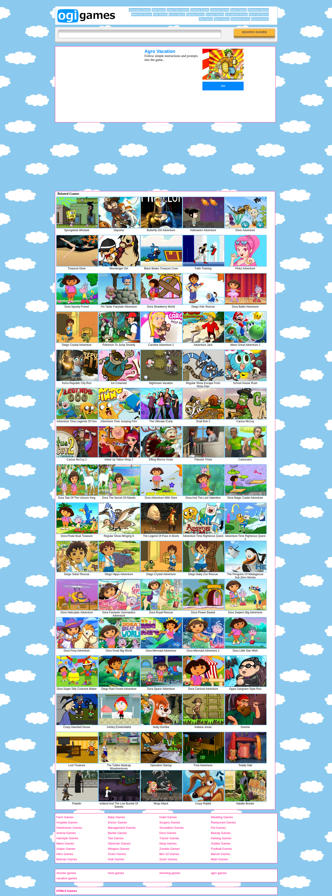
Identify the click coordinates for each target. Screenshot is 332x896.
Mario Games (65, 843)
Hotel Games (168, 817)
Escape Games (214, 14)
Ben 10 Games (169, 854)
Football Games (221, 848)
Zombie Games (169, 848)
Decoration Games (139, 9)
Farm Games (65, 817)
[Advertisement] (93, 81)
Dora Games (167, 833)
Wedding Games (222, 817)
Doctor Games (117, 822)
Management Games (122, 827)
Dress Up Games (258, 14)
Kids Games (160, 14)
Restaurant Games (223, 822)
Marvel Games (220, 854)
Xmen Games (117, 854)
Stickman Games (119, 843)
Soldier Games (221, 843)
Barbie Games (117, 833)
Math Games (219, 859)
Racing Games (260, 19)
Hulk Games (116, 859)
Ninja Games (168, 843)
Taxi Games (116, 838)
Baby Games (116, 817)
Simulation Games (171, 827)
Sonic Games (168, 859)
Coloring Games (220, 9)
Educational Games (236, 14)
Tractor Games (169, 838)
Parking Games (221, 838)
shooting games (169, 873)
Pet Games (218, 827)
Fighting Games (195, 14)
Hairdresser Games (69, 827)
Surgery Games (169, 822)
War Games (205, 19)
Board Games (238, 9)
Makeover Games (142, 14)
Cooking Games (200, 9)
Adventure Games (258, 9)
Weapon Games (118, 848)
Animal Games (66, 833)
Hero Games (64, 854)
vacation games (66, 878)
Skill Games (159, 9)
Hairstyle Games (67, 838)
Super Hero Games (178, 9)
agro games (219, 873)
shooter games (66, 873)
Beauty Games (221, 833)
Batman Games (66, 859)
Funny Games (177, 14)
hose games (116, 873)
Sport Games (221, 19)
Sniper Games (65, 848)
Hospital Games (66, 822)
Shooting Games (240, 19)
